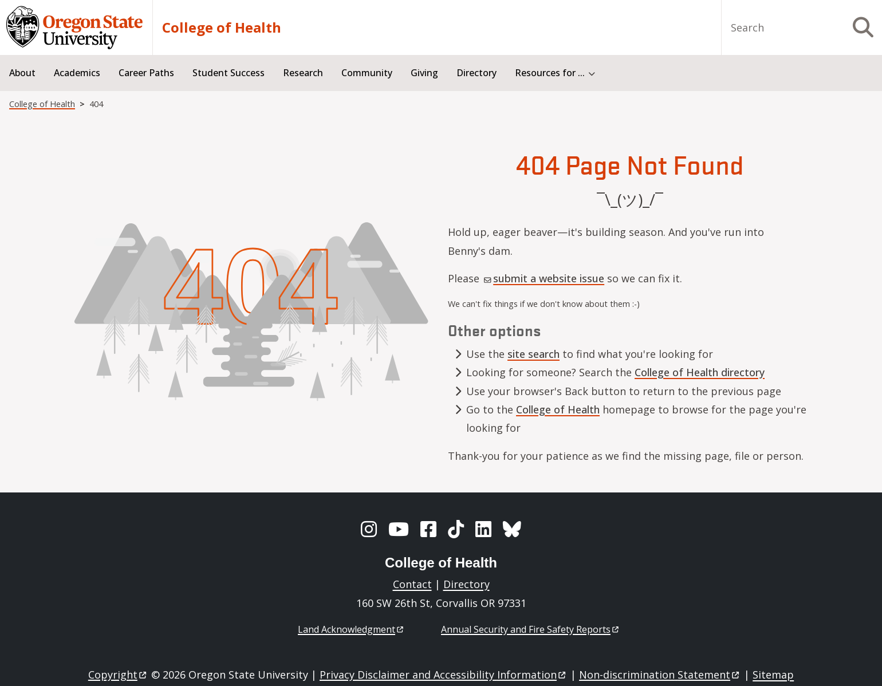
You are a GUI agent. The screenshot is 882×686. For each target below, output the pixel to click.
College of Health (221, 27)
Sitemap (773, 674)
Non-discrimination (660, 674)
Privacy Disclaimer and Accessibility (444, 674)
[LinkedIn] (483, 529)
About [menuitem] (22, 72)
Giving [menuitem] (424, 72)
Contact (412, 584)
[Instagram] (369, 529)
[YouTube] (398, 529)
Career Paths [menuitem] (146, 72)
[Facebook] (428, 529)
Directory (466, 584)
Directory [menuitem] (476, 72)
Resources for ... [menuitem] (550, 72)
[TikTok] (456, 529)
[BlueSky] (512, 529)
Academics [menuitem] (77, 72)
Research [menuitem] (303, 72)
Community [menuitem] (366, 72)
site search (533, 354)
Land (351, 629)
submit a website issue (544, 278)
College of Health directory (700, 372)
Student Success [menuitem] (228, 72)
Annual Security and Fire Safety (530, 629)
